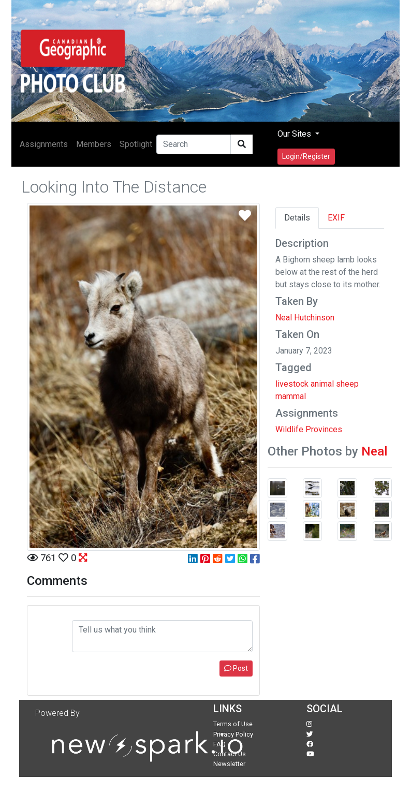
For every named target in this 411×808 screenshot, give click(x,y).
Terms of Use (233, 724)
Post (236, 668)
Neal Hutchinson (304, 317)
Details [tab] (297, 218)
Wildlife (289, 429)
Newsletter (229, 764)
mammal (290, 396)
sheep (347, 384)
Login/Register (306, 156)
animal (322, 384)
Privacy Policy (233, 734)
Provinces (323, 429)
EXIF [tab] (336, 218)
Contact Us (229, 754)
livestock (292, 384)
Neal (374, 451)
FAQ (219, 744)
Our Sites (295, 134)
